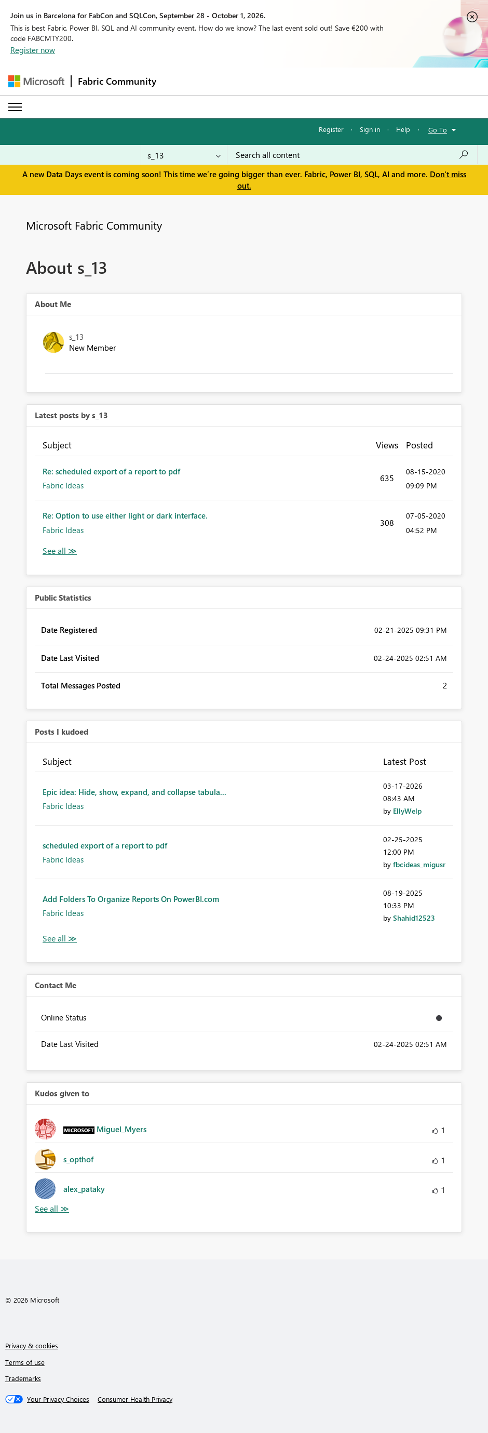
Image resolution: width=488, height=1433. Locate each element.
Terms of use (25, 1362)
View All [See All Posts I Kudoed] (60, 939)
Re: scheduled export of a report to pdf (111, 471)
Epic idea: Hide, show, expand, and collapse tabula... (134, 792)
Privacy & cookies (31, 1345)
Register (331, 129)
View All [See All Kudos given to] (52, 1209)
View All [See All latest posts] (60, 551)
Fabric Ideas (63, 485)
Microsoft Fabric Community (94, 225)
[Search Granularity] (184, 155)
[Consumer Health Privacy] (135, 1399)
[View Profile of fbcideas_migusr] (419, 864)
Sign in (370, 129)
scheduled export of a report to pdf (105, 845)
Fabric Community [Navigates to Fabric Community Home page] (117, 81)
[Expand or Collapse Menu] (15, 107)
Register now (32, 50)
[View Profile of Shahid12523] (414, 918)
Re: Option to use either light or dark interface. (125, 515)
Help (403, 129)
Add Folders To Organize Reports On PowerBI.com (131, 899)
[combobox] (352, 155)
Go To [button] (437, 129)
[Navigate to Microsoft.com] (36, 81)
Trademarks (23, 1378)
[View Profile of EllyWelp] (407, 811)
